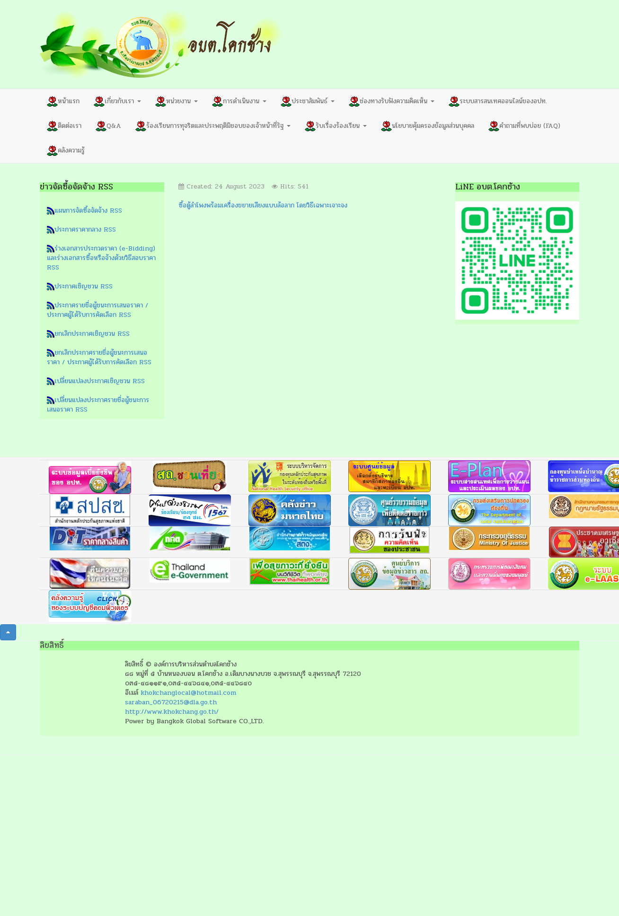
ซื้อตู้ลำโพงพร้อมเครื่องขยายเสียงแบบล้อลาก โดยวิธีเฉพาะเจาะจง (262, 205)
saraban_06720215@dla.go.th (171, 702)
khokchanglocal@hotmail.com (188, 693)
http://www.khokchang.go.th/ (172, 712)
